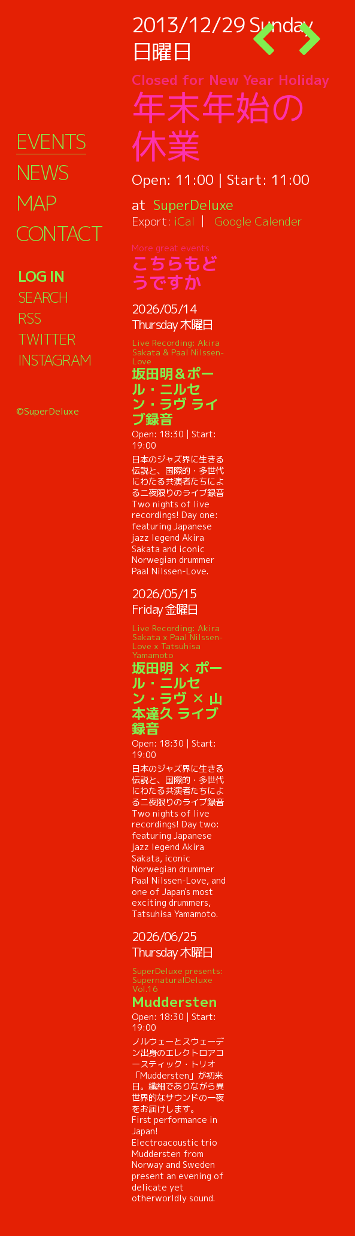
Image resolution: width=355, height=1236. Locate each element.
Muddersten (179, 987)
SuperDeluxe (194, 204)
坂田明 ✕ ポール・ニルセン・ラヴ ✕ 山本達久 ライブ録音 (179, 680)
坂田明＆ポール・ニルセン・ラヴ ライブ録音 (179, 382)
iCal (184, 221)
